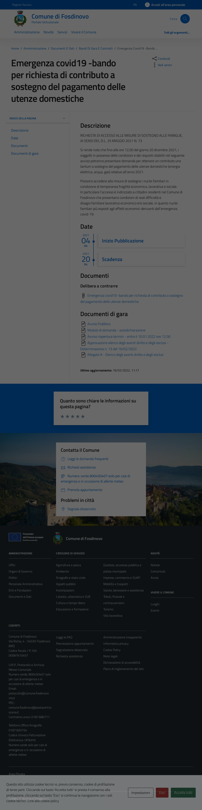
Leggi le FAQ (64, 637)
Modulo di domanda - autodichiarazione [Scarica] (116, 330)
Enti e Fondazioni (20, 590)
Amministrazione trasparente (122, 637)
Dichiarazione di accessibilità (121, 662)
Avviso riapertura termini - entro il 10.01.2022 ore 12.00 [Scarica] (128, 336)
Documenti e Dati (20, 596)
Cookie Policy (112, 649)
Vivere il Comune (83, 32)
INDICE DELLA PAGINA (37, 118)
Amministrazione (27, 32)
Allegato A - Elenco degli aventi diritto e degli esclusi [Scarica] (125, 354)
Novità (48, 32)
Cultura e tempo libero (70, 602)
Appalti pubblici (66, 584)
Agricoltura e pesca (68, 565)
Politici (13, 577)
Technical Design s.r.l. (35, 798)
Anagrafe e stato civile (70, 577)
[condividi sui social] (161, 58)
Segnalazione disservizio (72, 649)
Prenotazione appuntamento (75, 643)
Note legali (110, 656)
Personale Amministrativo (26, 584)
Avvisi (154, 577)
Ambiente (62, 571)
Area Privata (17, 774)
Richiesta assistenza (69, 656)
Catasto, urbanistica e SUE (73, 596)
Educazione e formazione (72, 609)
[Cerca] (185, 18)
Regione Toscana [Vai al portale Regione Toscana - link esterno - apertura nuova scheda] (21, 5)
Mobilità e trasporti (115, 584)
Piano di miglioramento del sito (123, 668)
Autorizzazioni (65, 590)
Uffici (12, 565)
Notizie (155, 565)
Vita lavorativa (112, 615)
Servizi (62, 32)
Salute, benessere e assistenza (123, 590)
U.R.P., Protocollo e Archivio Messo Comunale (26, 667)
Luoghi (155, 604)
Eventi (155, 610)
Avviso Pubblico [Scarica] (98, 323)
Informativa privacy (116, 643)
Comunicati (158, 571)
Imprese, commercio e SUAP (121, 577)
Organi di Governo (20, 571)
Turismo (108, 609)
